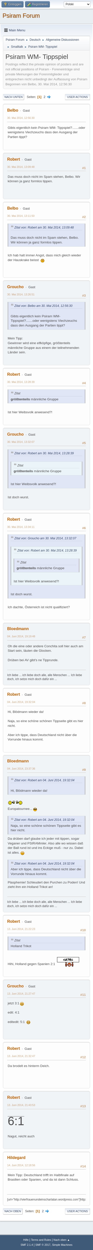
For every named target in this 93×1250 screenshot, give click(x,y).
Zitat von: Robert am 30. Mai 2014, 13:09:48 (44, 227)
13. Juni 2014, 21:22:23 (21, 928)
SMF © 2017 (43, 1244)
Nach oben (12, 1211)
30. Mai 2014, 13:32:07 (20, 441)
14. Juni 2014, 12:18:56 (21, 1165)
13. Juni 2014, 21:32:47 (21, 1056)
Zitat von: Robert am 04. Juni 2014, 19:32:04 (44, 780)
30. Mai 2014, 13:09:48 (20, 166)
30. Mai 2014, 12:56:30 (20, 117)
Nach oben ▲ (62, 1239)
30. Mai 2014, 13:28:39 (20, 381)
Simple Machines (62, 1244)
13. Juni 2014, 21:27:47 (21, 993)
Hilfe (26, 1239)
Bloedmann (18, 629)
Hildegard (16, 1158)
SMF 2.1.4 (27, 1244)
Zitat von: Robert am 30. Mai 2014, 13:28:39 (44, 453)
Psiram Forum (21, 15)
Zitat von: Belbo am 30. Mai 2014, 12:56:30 (43, 306)
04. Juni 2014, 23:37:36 (21, 768)
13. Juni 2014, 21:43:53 (21, 1105)
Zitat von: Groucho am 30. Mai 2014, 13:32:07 (45, 538)
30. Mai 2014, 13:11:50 (20, 215)
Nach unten (13, 96)
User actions (77, 96)
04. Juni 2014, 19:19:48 (21, 636)
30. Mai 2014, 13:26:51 (20, 294)
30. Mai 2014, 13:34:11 (20, 526)
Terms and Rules (41, 1239)
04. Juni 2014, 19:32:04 (21, 701)
